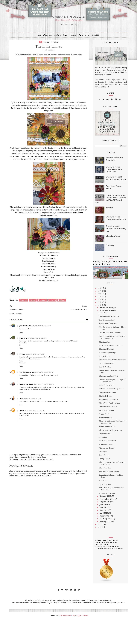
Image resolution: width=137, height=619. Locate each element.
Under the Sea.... (105, 433)
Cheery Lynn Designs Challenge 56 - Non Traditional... (112, 337)
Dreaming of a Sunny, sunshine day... (111, 476)
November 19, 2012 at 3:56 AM (44, 384)
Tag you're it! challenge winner (111, 345)
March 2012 (105, 516)
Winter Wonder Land (107, 426)
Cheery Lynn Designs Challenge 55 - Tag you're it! (112, 380)
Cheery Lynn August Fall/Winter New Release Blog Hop (116, 228)
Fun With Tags (104, 356)
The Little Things (105, 396)
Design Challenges (61, 35)
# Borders (54, 42)
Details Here (49, 278)
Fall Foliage (103, 437)
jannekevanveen (25, 326)
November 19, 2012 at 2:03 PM (31, 398)
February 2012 (106, 518)
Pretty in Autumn (105, 417)
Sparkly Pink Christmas (108, 323)
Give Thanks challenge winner (110, 430)
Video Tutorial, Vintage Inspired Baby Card (111, 489)
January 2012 (105, 521)
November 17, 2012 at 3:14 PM (37, 338)
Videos (80, 35)
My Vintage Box (105, 484)
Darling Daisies (37, 156)
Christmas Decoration (107, 392)
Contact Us (95, 35)
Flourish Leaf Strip (48, 266)
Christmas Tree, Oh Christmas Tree (112, 360)
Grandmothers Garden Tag (109, 316)
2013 (100, 302)
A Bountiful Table (105, 444)
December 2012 (106, 307)
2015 (100, 296)
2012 (100, 305)
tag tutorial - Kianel (106, 363)
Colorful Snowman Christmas (110, 332)
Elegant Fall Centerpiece (108, 399)
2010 (100, 527)
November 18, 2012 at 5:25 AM (35, 354)
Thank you (103, 451)
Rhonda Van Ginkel (26, 384)
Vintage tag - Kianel (106, 448)
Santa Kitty (103, 313)
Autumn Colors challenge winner (111, 389)
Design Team (47, 35)
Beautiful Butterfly (106, 385)
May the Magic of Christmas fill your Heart (113, 328)
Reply (21, 332)
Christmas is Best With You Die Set (109, 548)
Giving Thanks (104, 458)
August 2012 (105, 502)
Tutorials (73, 35)
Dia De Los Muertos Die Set (106, 542)
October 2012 (105, 496)
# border (46, 42)
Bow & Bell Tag (105, 367)
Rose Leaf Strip (49, 269)
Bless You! (109, 208)
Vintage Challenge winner (109, 471)
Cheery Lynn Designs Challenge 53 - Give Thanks (112, 463)
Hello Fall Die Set (102, 544)
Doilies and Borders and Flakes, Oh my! (112, 371)
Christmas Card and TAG (108, 376)
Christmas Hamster (106, 349)
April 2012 (104, 513)
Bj (20, 398)
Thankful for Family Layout (109, 403)
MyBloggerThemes (80, 615)
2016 (100, 294)
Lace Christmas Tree (107, 320)
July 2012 (103, 504)
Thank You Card (105, 468)
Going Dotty (110, 245)
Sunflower (35, 148)
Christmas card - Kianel (108, 406)
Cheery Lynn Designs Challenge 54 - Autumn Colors (112, 422)
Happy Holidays (105, 414)
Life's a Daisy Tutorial (113, 236)
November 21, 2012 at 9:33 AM (35, 411)
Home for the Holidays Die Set (107, 546)
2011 (100, 524)
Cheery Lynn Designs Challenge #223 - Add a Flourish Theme (114, 169)
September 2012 (107, 499)
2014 (100, 299)
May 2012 (104, 510)
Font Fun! (103, 480)
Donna (22, 354)
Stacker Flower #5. (56, 207)
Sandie (22, 411)
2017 (100, 291)
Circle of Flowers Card (107, 441)
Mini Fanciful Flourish (49, 255)
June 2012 (104, 507)
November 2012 (106, 310)
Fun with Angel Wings (107, 352)
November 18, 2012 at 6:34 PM (44, 372)
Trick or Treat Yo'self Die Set (106, 540)
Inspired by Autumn (106, 410)
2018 (100, 288)
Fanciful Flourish (48, 258)
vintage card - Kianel (107, 493)
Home (39, 35)
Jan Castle (23, 338)
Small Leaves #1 (48, 261)
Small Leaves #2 (48, 264)
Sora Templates (64, 615)
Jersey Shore (103, 455)
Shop (87, 35)
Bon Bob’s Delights (26, 372)
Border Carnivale (31, 108)
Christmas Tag (104, 342)
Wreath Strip (49, 272)
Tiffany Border (75, 108)
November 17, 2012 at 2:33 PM (41, 326)
